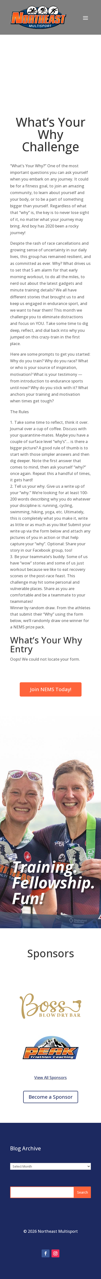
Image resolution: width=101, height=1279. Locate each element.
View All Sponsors (50, 1077)
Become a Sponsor (51, 1097)
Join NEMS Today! (50, 689)
